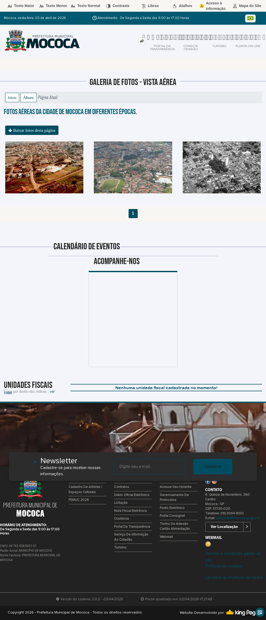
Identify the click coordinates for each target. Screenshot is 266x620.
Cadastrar (213, 466)
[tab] (141, 41)
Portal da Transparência (132, 526)
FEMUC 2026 (79, 500)
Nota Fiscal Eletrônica (130, 511)
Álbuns (28, 97)
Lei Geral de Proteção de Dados (234, 577)
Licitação (121, 503)
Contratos (121, 487)
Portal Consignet (172, 516)
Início (12, 97)
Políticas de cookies (223, 566)
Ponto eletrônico (172, 508)
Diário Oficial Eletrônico (131, 495)
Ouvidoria (121, 518)
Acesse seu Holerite (175, 487)
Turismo (120, 547)
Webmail (166, 537)
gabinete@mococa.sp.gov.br (238, 518)
